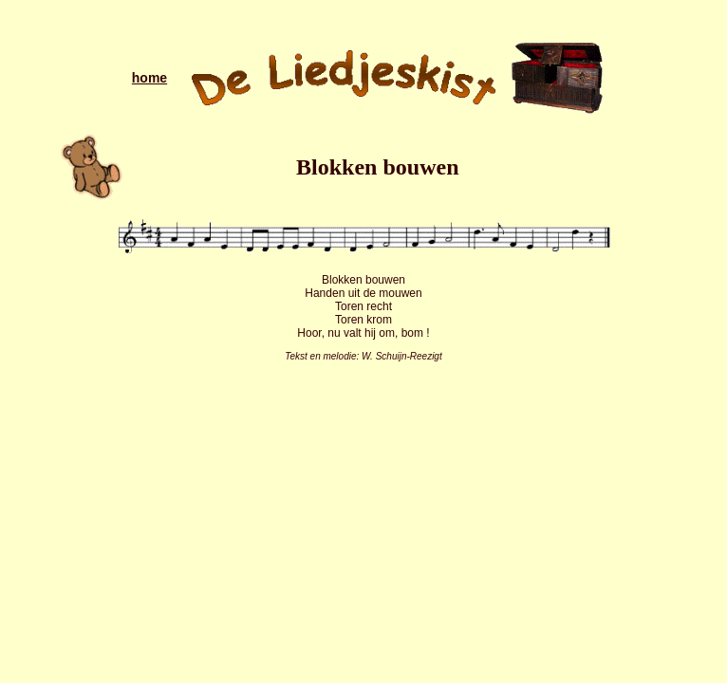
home (149, 77)
